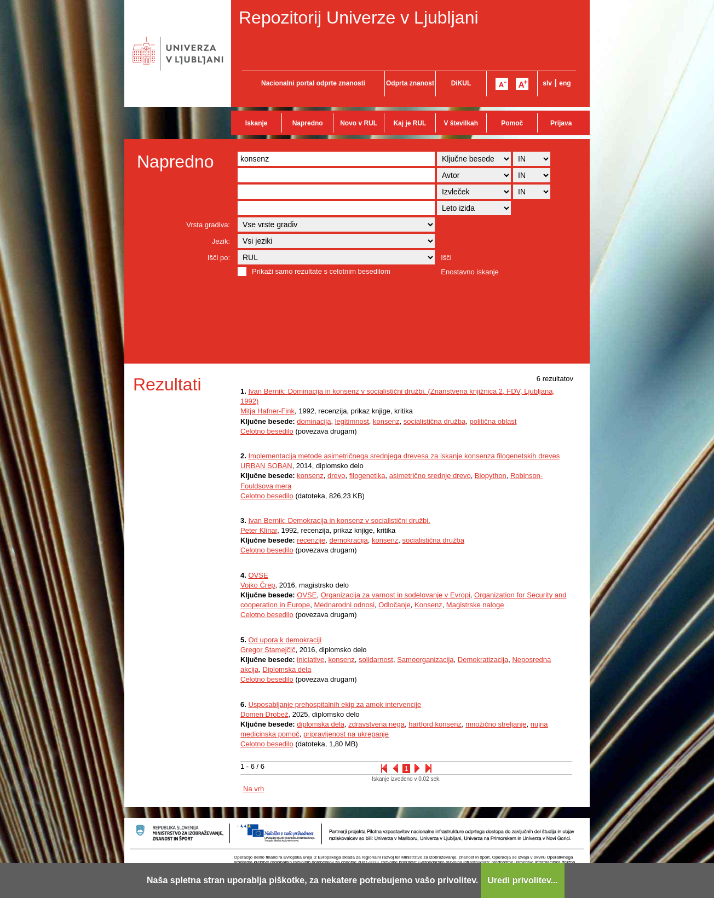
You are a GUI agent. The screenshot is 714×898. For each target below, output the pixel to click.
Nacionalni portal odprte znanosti (313, 83)
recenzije (311, 540)
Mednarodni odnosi (344, 605)
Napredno (307, 123)
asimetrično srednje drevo (430, 475)
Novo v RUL (358, 123)
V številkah (461, 123)
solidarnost (376, 659)
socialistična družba (434, 421)
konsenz (386, 421)
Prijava (561, 123)
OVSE (258, 575)
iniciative (310, 659)
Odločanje (394, 605)
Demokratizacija (483, 659)
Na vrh (253, 789)
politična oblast (492, 421)
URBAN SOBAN (266, 466)
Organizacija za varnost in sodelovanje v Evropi (395, 595)
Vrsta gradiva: (208, 225)
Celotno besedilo (266, 431)
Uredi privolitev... (522, 880)
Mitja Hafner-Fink (267, 411)
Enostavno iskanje (470, 272)
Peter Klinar (258, 530)
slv (547, 83)
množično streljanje (495, 724)
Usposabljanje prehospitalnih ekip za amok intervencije (334, 704)
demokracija (349, 540)
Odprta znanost (410, 83)
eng (565, 83)
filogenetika (367, 475)
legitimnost (352, 421)
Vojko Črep (257, 585)
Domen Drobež (264, 714)
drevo (336, 475)
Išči (446, 258)
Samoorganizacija (425, 659)
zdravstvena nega (376, 724)
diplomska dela (320, 724)
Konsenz (428, 605)
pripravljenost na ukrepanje (346, 734)
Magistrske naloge (475, 605)
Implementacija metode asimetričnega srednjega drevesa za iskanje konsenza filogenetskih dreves (404, 456)
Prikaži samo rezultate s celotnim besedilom (321, 271)
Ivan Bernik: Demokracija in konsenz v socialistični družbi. (339, 520)
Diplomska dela (286, 669)
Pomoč (512, 123)
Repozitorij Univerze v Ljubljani (359, 17)
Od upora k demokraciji (284, 640)
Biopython (490, 475)
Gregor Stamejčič (267, 650)
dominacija (314, 421)
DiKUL (461, 83)
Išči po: (219, 258)
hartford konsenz (435, 724)
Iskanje (256, 123)
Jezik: (221, 241)
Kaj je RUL (409, 123)
